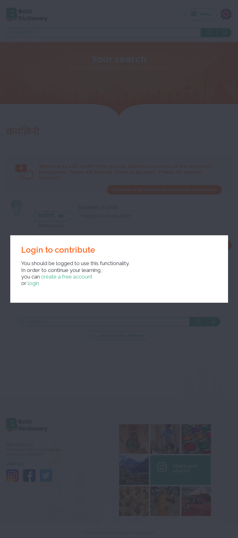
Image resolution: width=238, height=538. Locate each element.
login (33, 283)
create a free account (66, 277)
